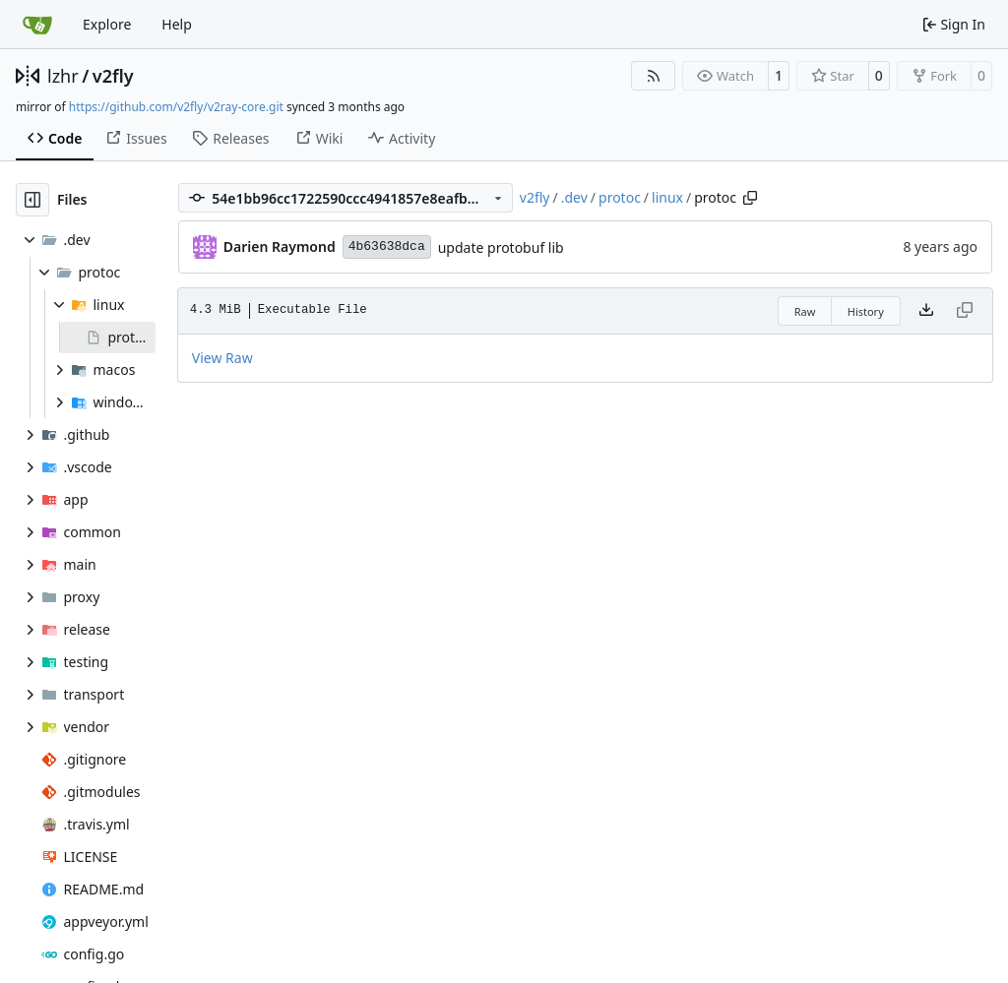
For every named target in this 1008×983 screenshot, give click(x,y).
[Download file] (926, 311)
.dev (574, 197)
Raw (805, 311)
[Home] (37, 24)
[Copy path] (750, 198)
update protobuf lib (501, 247)
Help (176, 24)
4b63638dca (386, 246)
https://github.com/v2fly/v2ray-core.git (176, 106)
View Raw (222, 357)
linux (667, 197)
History (866, 311)
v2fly (113, 76)
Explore (107, 24)
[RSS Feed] (653, 76)
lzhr (63, 76)
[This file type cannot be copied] (964, 311)
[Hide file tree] (32, 199)
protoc (619, 197)
